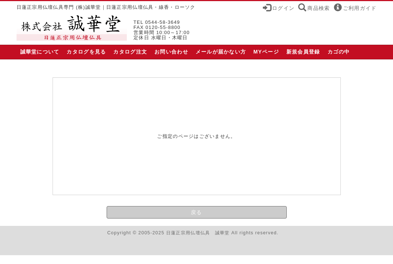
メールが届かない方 (221, 52)
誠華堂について (40, 52)
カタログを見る (86, 52)
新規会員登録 (303, 52)
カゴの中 (339, 52)
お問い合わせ (171, 52)
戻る (196, 212)
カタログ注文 (130, 52)
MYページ (266, 52)
